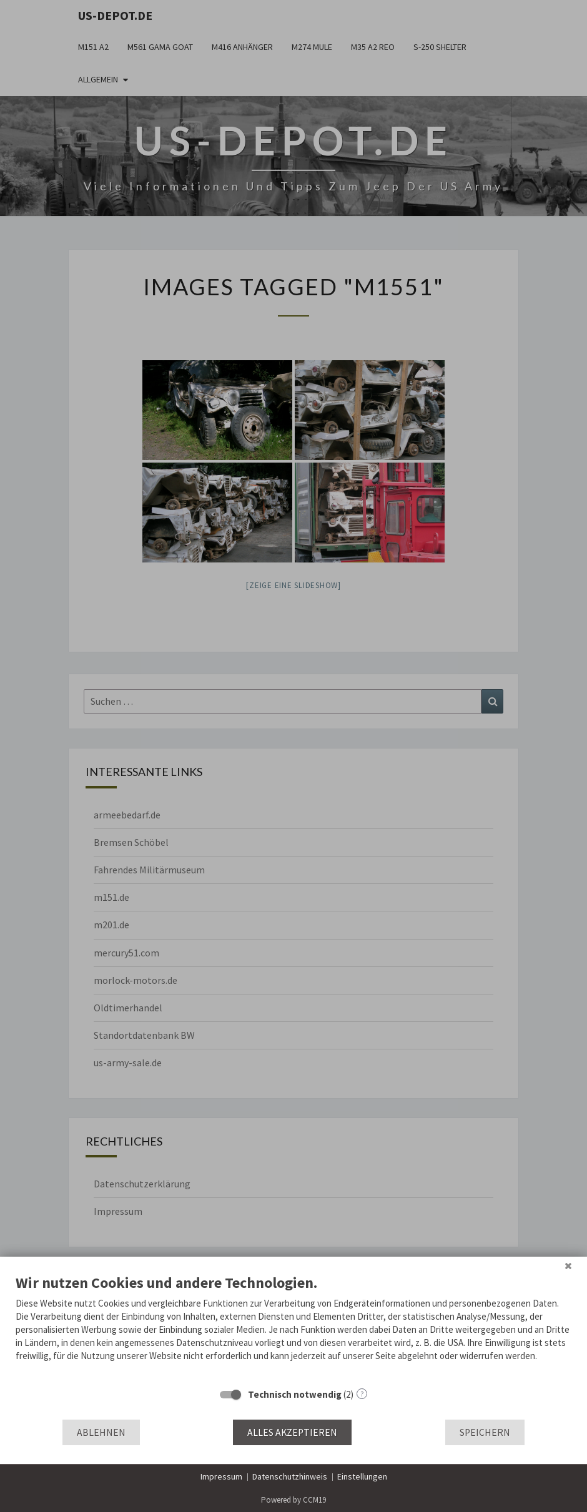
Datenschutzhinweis (289, 1476)
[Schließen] (568, 1266)
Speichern (485, 1432)
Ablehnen (101, 1432)
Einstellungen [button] (362, 1476)
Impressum (221, 1476)
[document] (293, 1326)
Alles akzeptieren (292, 1432)
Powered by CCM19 (293, 1500)
